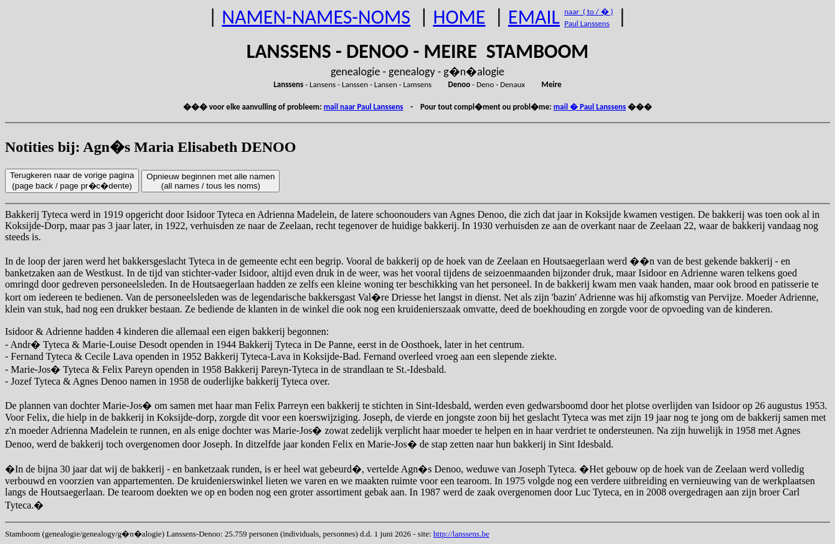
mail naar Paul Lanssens (363, 106)
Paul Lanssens (587, 23)
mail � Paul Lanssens (590, 106)
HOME (459, 17)
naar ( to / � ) (588, 11)
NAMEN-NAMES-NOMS (316, 17)
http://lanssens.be (461, 533)
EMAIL (534, 17)
